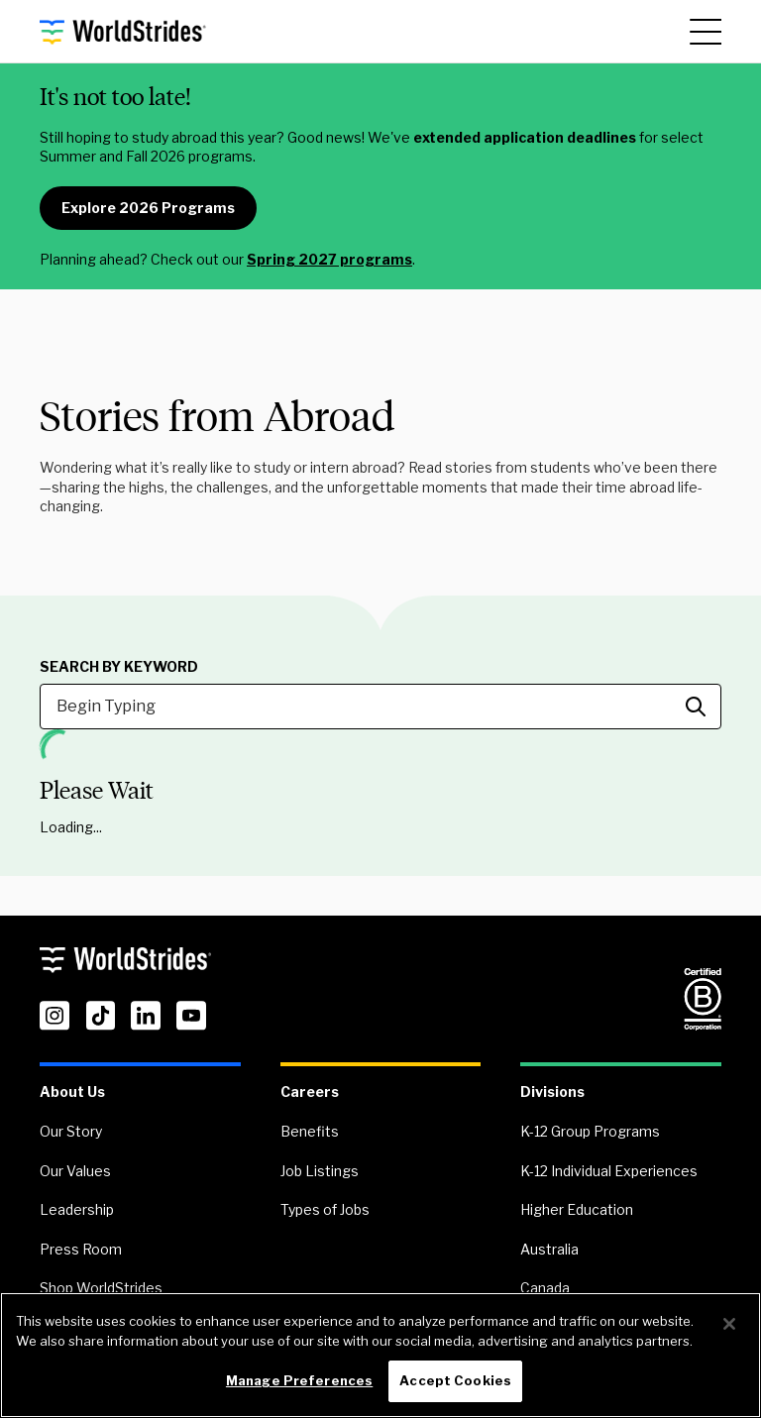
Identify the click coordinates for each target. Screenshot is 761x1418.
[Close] (729, 1324)
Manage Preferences (299, 1380)
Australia (549, 1249)
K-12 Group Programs (590, 1131)
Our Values (75, 1170)
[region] (380, 1355)
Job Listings (319, 1170)
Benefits (309, 1131)
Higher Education (576, 1209)
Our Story (71, 1131)
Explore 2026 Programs (148, 207)
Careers (309, 1091)
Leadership (77, 1209)
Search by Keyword (119, 667)
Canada (545, 1287)
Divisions (552, 1091)
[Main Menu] (705, 31)
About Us (72, 1091)
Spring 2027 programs (329, 259)
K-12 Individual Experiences (609, 1170)
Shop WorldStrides (101, 1287)
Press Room (81, 1249)
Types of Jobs (325, 1209)
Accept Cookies (455, 1380)
